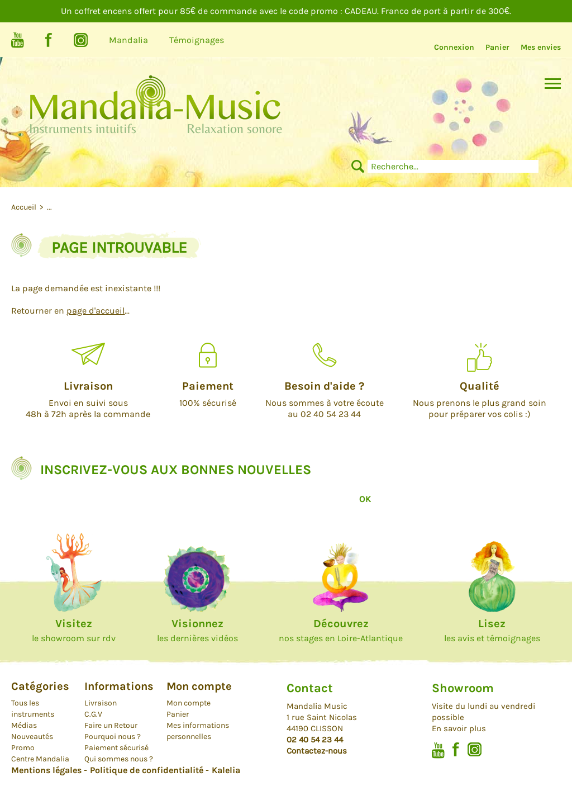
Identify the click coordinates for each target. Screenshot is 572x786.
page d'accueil (95, 310)
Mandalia (128, 40)
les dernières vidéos (197, 630)
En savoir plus (459, 728)
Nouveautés (32, 736)
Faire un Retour (110, 725)
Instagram (81, 40)
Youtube (17, 40)
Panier (497, 47)
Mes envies (541, 47)
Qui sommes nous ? (118, 759)
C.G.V (93, 714)
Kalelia (226, 770)
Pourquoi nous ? (112, 736)
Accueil (24, 207)
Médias (24, 725)
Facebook (49, 40)
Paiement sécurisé (116, 747)
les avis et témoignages (492, 630)
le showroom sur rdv (74, 630)
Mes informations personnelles (197, 731)
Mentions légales (46, 770)
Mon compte (188, 703)
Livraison (100, 703)
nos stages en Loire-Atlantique (341, 630)
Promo (23, 747)
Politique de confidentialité (146, 770)
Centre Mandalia (40, 759)
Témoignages (196, 40)
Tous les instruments (32, 708)
